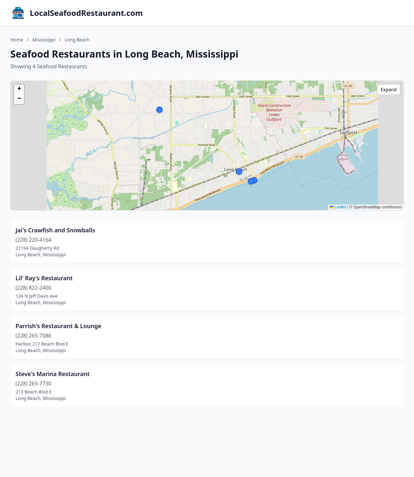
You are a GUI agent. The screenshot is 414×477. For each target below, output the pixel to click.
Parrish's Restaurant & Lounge (59, 326)
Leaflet (338, 207)
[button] (159, 109)
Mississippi (43, 40)
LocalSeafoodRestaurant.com (86, 13)
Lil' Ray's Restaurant (44, 278)
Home (16, 40)
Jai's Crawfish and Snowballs (55, 230)
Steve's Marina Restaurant (53, 374)
